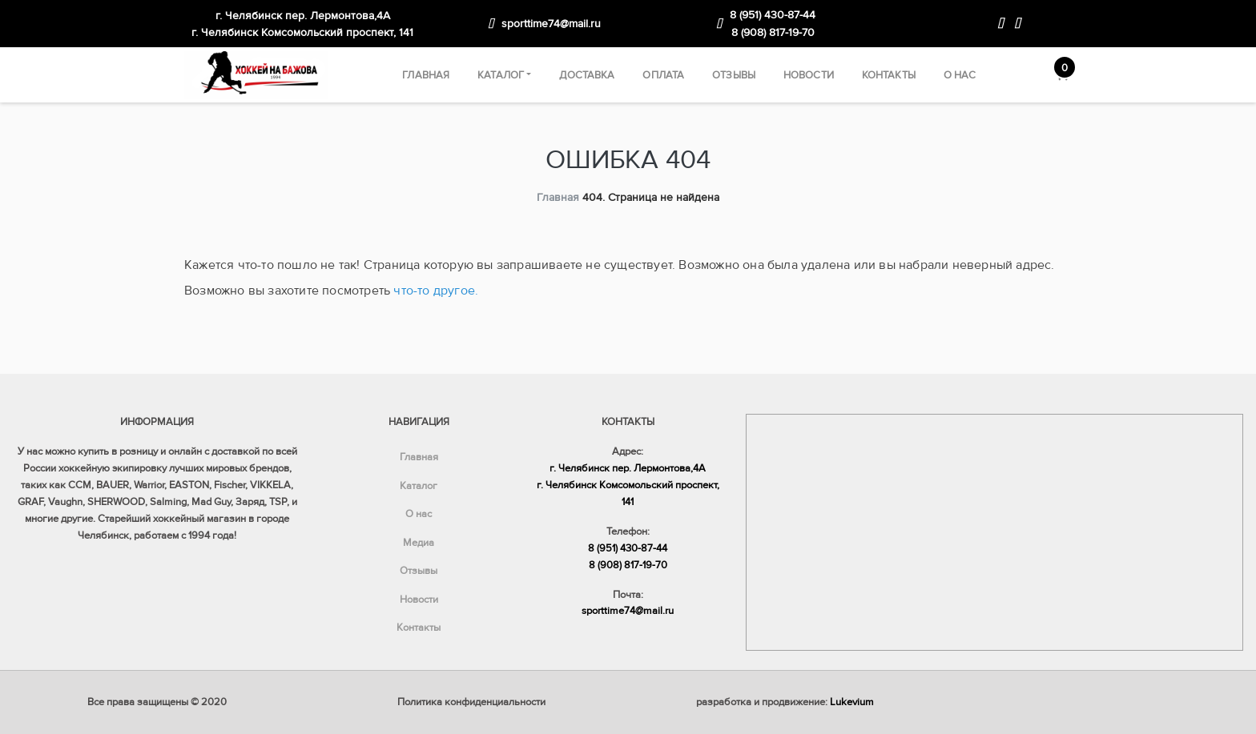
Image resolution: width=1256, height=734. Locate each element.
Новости (808, 75)
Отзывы (733, 75)
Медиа (418, 542)
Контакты (889, 75)
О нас (960, 75)
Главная (425, 75)
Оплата (663, 75)
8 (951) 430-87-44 (772, 15)
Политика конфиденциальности (471, 702)
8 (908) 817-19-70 (773, 32)
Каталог (500, 75)
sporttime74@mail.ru (551, 23)
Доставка (586, 75)
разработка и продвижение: (785, 702)
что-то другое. (435, 291)
